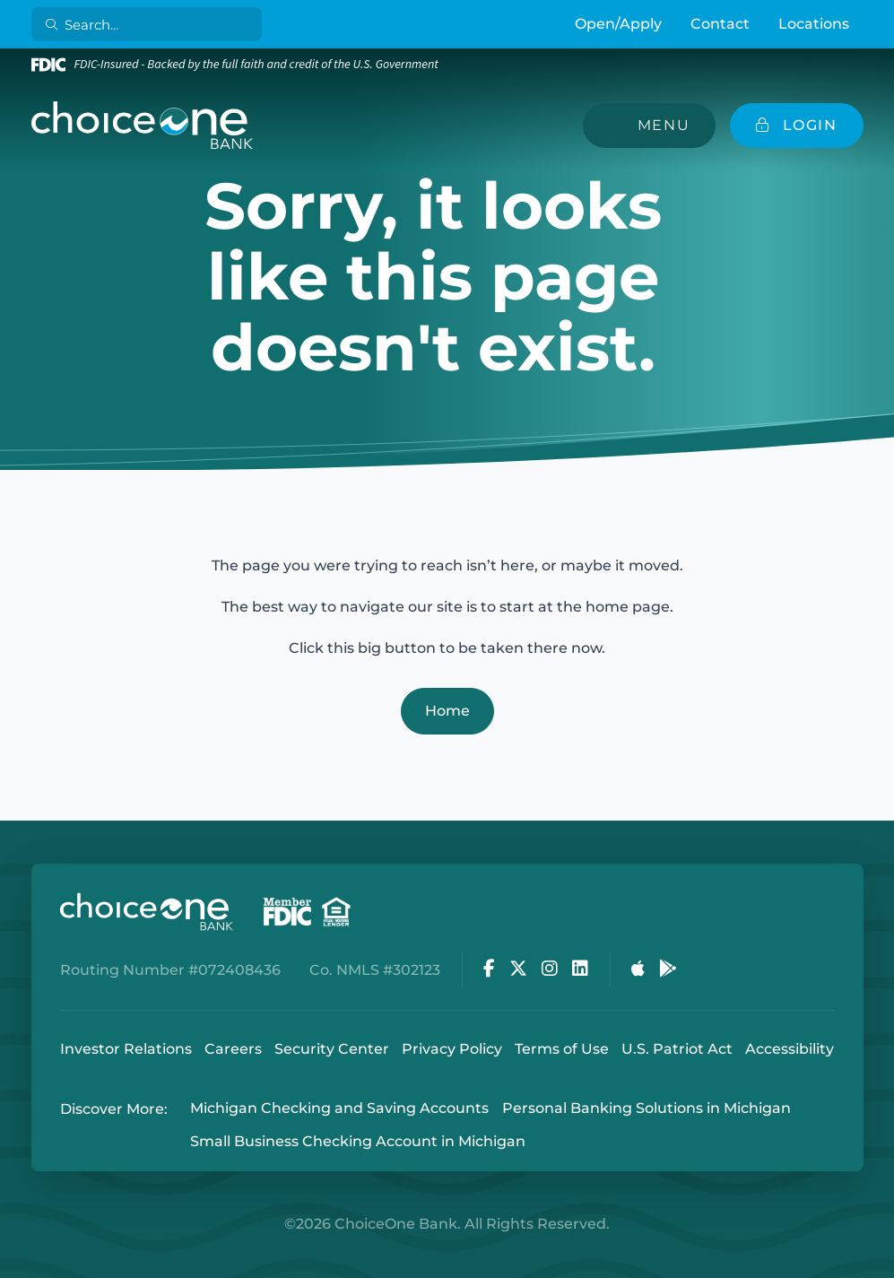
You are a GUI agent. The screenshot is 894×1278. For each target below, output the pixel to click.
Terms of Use (562, 1048)
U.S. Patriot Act (677, 1048)
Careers (233, 1048)
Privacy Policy (452, 1048)
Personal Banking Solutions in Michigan (646, 1108)
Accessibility (789, 1048)
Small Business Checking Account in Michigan (357, 1141)
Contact (720, 23)
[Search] (149, 24)
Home (447, 710)
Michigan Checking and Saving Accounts (339, 1108)
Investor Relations (126, 1048)
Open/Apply (618, 23)
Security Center (331, 1048)
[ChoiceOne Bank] (142, 125)
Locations (813, 23)
